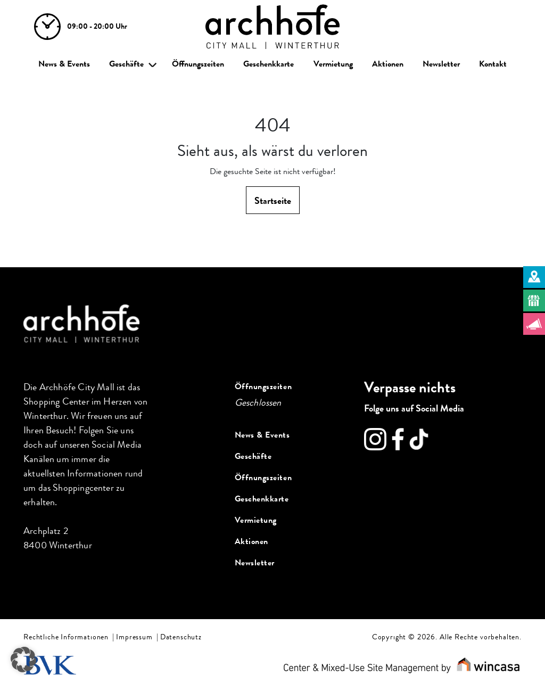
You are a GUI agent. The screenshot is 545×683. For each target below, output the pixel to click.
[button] (23, 659)
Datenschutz (181, 637)
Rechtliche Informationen (66, 637)
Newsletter (441, 63)
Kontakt (493, 63)
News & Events (64, 63)
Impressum (134, 637)
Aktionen (387, 63)
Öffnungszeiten (198, 63)
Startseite (272, 201)
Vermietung (333, 63)
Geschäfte (126, 63)
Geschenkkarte (268, 63)
